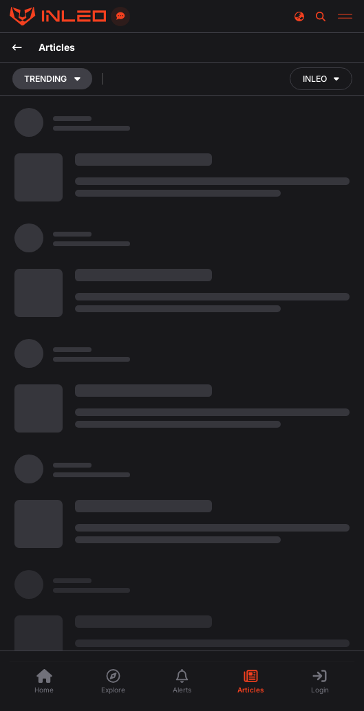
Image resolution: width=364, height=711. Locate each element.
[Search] (321, 16)
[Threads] (58, 16)
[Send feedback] (120, 16)
